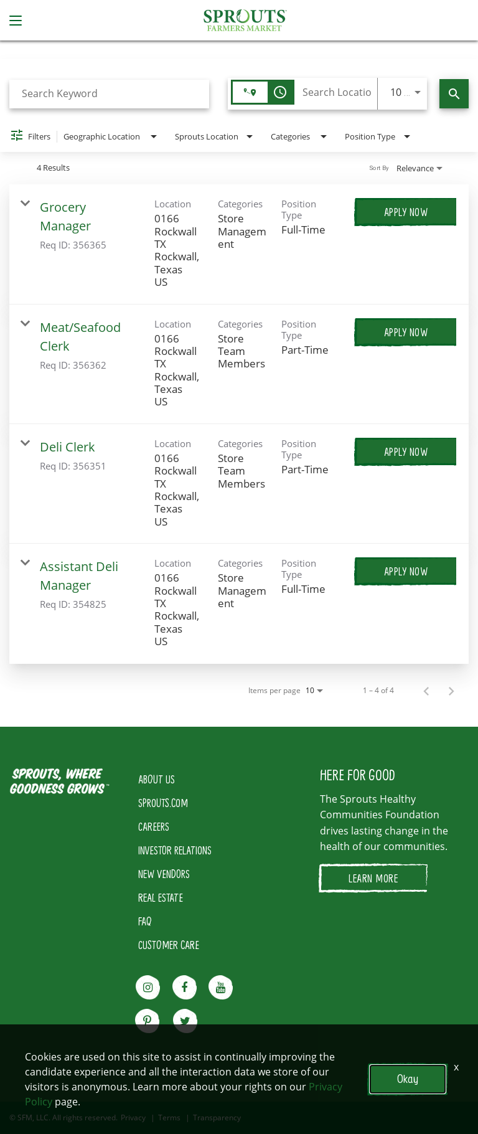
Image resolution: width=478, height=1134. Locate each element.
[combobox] (109, 93)
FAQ (145, 921)
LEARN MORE (373, 878)
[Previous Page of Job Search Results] (426, 690)
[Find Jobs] (454, 93)
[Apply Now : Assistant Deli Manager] (406, 571)
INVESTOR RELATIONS (175, 850)
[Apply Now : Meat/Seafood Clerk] (406, 332)
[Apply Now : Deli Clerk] (406, 451)
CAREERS (153, 826)
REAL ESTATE (160, 897)
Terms (169, 1118)
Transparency (217, 1118)
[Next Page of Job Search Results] (451, 690)
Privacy (133, 1118)
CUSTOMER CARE (168, 945)
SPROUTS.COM (163, 803)
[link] (239, 244)
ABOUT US (156, 779)
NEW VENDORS (164, 874)
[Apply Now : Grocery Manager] (406, 211)
